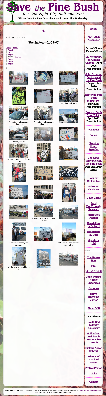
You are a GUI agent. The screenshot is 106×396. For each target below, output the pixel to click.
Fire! (93, 265)
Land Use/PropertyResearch (93, 206)
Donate (94, 135)
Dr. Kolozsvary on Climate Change (93, 59)
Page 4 (10, 54)
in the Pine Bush (94, 162)
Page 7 (10, 59)
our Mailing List (93, 179)
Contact (93, 381)
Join (91, 178)
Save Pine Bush (53, 7)
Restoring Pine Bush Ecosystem (93, 97)
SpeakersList (93, 242)
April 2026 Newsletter (94, 38)
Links (94, 373)
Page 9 (10, 63)
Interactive (94, 214)
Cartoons (94, 288)
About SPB (94, 308)
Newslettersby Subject (93, 225)
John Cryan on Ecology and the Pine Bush (93, 77)
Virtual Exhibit (94, 271)
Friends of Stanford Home (93, 359)
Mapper (93, 217)
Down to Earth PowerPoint (94, 114)
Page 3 (10, 52)
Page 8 (10, 61)
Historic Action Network (93, 349)
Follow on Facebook (93, 188)
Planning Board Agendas (94, 146)
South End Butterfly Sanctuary (94, 324)
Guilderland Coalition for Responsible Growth (94, 338)
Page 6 (18, 57)
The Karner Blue (93, 259)
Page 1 (15, 48)
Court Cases (94, 197)
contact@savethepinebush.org (90, 390)
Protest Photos (93, 367)
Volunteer (93, 129)
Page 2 (10, 50)
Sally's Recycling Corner (93, 296)
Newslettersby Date (93, 233)
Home (8, 48)
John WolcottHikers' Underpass (93, 279)
